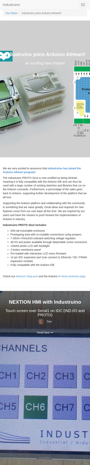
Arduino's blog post (26, 276)
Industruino (11, 5)
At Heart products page (71, 276)
